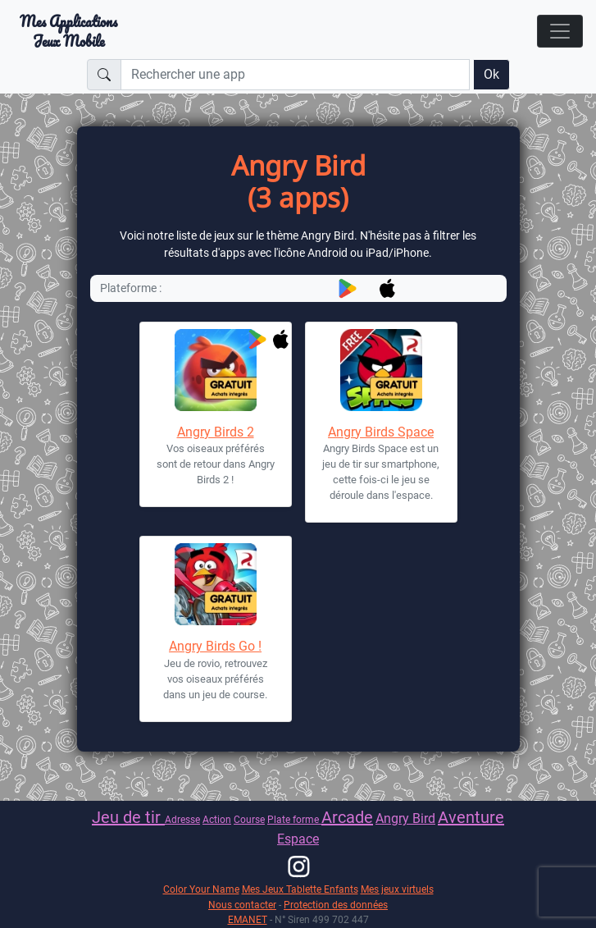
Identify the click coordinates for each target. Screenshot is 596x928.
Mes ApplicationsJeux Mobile (68, 31)
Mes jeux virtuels (397, 889)
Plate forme (294, 819)
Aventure (471, 817)
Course (249, 819)
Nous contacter (242, 904)
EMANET (247, 919)
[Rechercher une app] (295, 74)
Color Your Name (201, 889)
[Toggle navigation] (560, 31)
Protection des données (336, 904)
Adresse (182, 819)
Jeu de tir (128, 817)
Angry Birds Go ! (215, 646)
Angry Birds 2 (215, 432)
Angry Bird (405, 818)
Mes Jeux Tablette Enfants (300, 889)
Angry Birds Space (381, 432)
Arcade (347, 817)
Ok (491, 74)
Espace (298, 839)
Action (216, 819)
